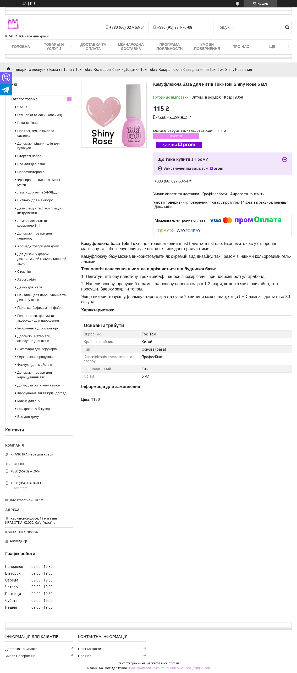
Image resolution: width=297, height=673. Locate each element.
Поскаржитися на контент (148, 668)
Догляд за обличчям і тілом (38, 385)
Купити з (178, 144)
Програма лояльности (169, 46)
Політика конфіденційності (190, 668)
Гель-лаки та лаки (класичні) (39, 115)
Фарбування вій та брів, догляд (42, 393)
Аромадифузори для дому (38, 246)
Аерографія (26, 279)
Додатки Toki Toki (139, 69)
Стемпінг (24, 271)
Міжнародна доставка (131, 46)
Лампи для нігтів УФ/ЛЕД (37, 192)
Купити (176, 136)
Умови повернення (207, 46)
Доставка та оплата (93, 46)
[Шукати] (287, 27)
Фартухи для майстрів (34, 365)
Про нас (241, 46)
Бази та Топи (61, 69)
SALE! (22, 107)
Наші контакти (89, 649)
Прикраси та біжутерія (34, 409)
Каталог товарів (24, 99)
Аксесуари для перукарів (37, 349)
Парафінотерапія (30, 172)
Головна (21, 46)
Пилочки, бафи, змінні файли (40, 308)
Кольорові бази (107, 69)
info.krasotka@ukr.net (26, 500)
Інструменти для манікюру (38, 328)
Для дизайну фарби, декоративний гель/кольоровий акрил (41, 258)
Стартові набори (30, 156)
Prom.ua (174, 663)
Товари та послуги (30, 69)
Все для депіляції (31, 164)
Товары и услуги (54, 46)
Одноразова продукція (35, 357)
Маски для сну (28, 401)
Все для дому (28, 417)
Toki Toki (82, 69)
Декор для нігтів (29, 287)
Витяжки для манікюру (35, 200)
